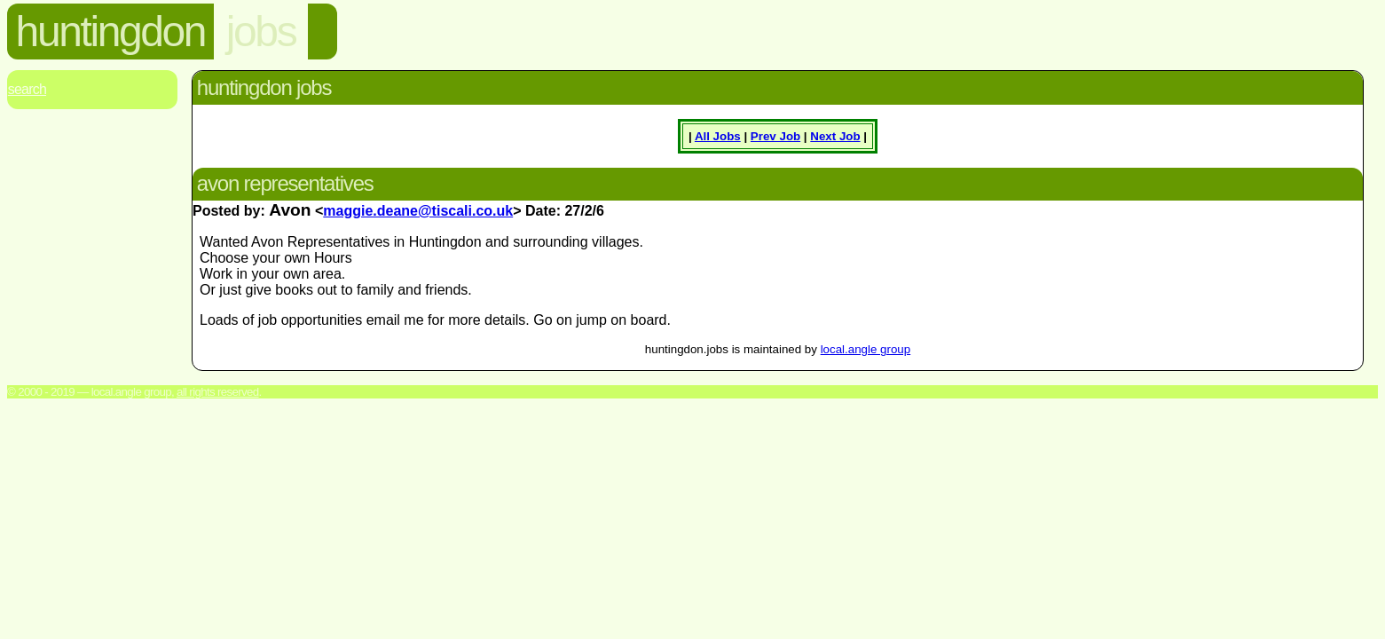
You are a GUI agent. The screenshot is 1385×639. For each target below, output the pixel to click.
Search (27, 89)
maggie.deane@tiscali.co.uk (418, 210)
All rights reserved (218, 391)
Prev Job (775, 136)
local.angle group (866, 349)
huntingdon (111, 31)
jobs (260, 31)
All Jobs (718, 136)
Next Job (835, 136)
